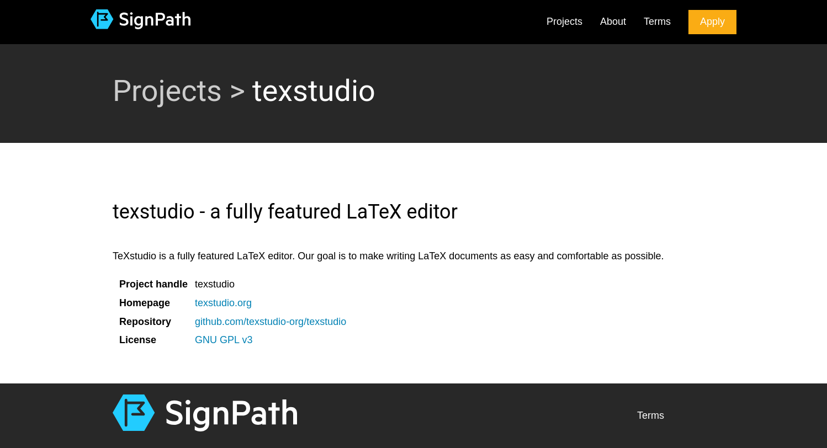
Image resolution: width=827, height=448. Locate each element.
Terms (657, 21)
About (613, 21)
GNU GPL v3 (223, 339)
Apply (712, 21)
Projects (564, 21)
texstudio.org (223, 302)
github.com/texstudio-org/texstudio (270, 321)
